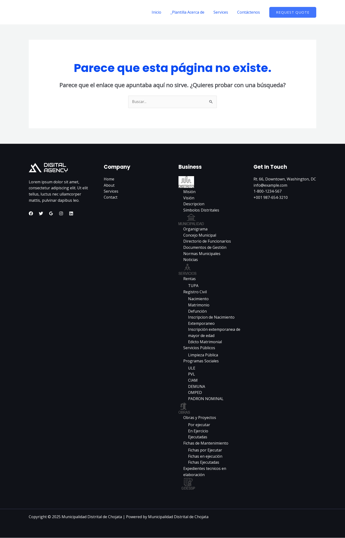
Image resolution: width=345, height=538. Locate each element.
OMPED (195, 392)
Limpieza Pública (203, 355)
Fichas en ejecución (205, 456)
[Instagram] (61, 213)
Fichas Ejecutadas (203, 462)
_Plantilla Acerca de (191, 12)
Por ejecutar (199, 425)
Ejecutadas (197, 437)
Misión (189, 191)
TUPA (193, 285)
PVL (191, 374)
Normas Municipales (201, 253)
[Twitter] (41, 213)
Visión (188, 198)
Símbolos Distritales (201, 210)
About (109, 185)
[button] (292, 12)
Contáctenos (249, 12)
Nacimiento (198, 299)
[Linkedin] (71, 213)
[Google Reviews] (51, 213)
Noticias (190, 259)
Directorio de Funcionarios (207, 241)
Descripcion (193, 204)
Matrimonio (198, 305)
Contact (111, 197)
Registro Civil (195, 291)
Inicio (161, 12)
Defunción (197, 311)
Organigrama (195, 229)
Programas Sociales (201, 361)
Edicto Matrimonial (205, 341)
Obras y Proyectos (199, 417)
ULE (191, 368)
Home (109, 179)
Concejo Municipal (199, 235)
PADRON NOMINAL (206, 398)
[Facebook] (31, 213)
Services (223, 12)
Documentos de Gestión (204, 247)
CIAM (193, 380)
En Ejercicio (198, 431)
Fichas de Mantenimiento (205, 443)
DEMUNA (196, 386)
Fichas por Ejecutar (205, 450)
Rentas (189, 278)
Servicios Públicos (199, 348)
